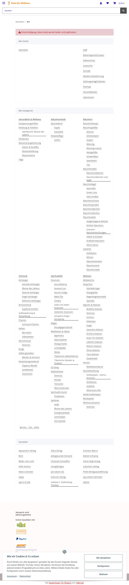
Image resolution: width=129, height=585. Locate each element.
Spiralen (91, 300)
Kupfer (90, 140)
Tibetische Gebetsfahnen (66, 356)
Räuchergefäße (90, 127)
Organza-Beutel (29, 365)
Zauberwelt (92, 358)
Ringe (21, 349)
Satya (21, 477)
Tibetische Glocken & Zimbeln (64, 362)
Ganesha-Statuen (95, 329)
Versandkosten (90, 92)
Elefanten (91, 321)
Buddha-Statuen (94, 309)
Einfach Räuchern (95, 225)
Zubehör (87, 249)
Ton (88, 164)
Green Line (92, 192)
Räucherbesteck (94, 261)
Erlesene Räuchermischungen (96, 231)
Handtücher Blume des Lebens (33, 133)
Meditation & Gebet (60, 331)
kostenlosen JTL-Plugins (60, 582)
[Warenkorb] (119, 3)
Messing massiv (94, 148)
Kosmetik (58, 131)
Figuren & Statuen (91, 304)
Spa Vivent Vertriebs (92, 477)
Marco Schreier (26, 471)
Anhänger (23, 280)
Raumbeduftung (91, 370)
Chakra (57, 300)
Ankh (56, 404)
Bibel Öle (58, 296)
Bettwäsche (88, 280)
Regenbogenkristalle (96, 296)
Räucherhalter (90, 168)
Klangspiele (92, 292)
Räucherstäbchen (95, 173)
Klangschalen (60, 343)
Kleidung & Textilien (28, 127)
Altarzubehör (60, 339)
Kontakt (86, 71)
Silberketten (28, 336)
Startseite (23, 49)
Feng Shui (88, 284)
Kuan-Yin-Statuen (95, 337)
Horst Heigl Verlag (91, 461)
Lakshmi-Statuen (94, 342)
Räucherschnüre (91, 200)
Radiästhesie (57, 371)
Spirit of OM (24, 482)
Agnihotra (59, 335)
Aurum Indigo (60, 292)
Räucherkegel (89, 184)
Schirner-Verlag (58, 477)
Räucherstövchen (91, 213)
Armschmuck (25, 304)
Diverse (90, 131)
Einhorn (90, 317)
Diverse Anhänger (30, 292)
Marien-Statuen (94, 346)
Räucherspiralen (91, 204)
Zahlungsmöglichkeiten (94, 81)
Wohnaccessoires (91, 402)
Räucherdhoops (90, 123)
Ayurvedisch (57, 123)
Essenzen (55, 280)
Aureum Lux (60, 288)
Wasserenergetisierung (30, 143)
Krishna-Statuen (94, 333)
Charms (22, 320)
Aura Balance (60, 284)
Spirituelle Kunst (59, 392)
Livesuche (88, 65)
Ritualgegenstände (63, 327)
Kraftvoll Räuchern (95, 240)
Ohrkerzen (24, 138)
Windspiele (88, 398)
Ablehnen (103, 574)
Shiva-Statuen (93, 350)
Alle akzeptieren (103, 558)
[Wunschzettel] (107, 3)
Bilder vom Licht (26, 461)
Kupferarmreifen (30, 309)
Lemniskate (59, 416)
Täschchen (27, 373)
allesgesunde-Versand (61, 456)
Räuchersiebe (93, 269)
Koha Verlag (56, 450)
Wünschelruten (61, 388)
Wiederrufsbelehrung (93, 76)
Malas (57, 352)
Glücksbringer (93, 288)
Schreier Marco (90, 450)
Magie (54, 323)
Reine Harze (92, 244)
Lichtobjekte (60, 348)
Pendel (57, 379)
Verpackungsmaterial (29, 361)
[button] (101, 3)
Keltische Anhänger (31, 300)
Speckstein (92, 160)
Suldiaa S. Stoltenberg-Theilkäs (62, 484)
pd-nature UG (57, 471)
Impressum (88, 97)
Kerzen (86, 362)
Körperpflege (57, 135)
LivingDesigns (57, 466)
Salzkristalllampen (92, 394)
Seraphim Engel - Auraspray (62, 317)
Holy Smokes (92, 196)
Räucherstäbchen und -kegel (98, 178)
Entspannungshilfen (28, 123)
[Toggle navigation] (3, 2)
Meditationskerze (95, 366)
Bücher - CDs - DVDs (29, 427)
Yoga (21, 159)
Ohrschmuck (25, 340)
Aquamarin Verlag (27, 450)
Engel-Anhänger (29, 296)
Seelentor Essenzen (63, 312)
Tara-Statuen (93, 354)
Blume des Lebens (31, 288)
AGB (85, 49)
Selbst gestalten (26, 353)
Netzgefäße (92, 152)
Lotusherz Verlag (91, 466)
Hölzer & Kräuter (94, 236)
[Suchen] (61, 11)
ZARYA (86, 482)
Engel (89, 325)
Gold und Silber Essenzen (61, 306)
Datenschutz (89, 60)
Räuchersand (93, 265)
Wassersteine (28, 155)
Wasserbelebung (30, 151)
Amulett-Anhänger (31, 284)
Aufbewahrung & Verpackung (27, 314)
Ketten (22, 328)
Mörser (90, 257)
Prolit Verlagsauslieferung (95, 471)
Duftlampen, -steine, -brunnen (97, 376)
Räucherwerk (89, 217)
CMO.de (80, 582)
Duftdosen (92, 253)
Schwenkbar (92, 156)
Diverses (26, 345)
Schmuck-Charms (30, 324)
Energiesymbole (62, 412)
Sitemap (87, 86)
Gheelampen (93, 135)
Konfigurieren (103, 566)
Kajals (57, 127)
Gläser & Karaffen (30, 147)
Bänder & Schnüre (31, 357)
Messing (91, 144)
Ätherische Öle (94, 390)
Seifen (57, 140)
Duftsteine (92, 382)
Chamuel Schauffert (60, 461)
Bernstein (26, 332)
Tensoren (58, 383)
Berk (21, 456)
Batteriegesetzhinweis (93, 55)
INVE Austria (25, 466)
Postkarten (59, 396)
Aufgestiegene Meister (97, 221)
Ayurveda (91, 188)
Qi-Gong (55, 367)
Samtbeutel (27, 369)
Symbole (55, 400)
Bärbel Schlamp (90, 456)
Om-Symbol (59, 421)
